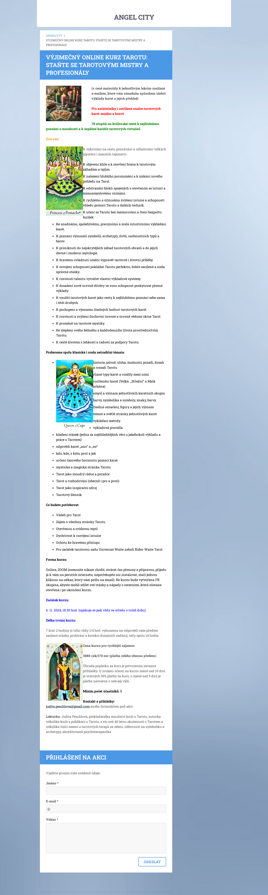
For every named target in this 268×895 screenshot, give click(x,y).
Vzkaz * (52, 819)
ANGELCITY (54, 35)
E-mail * (52, 801)
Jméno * (52, 783)
